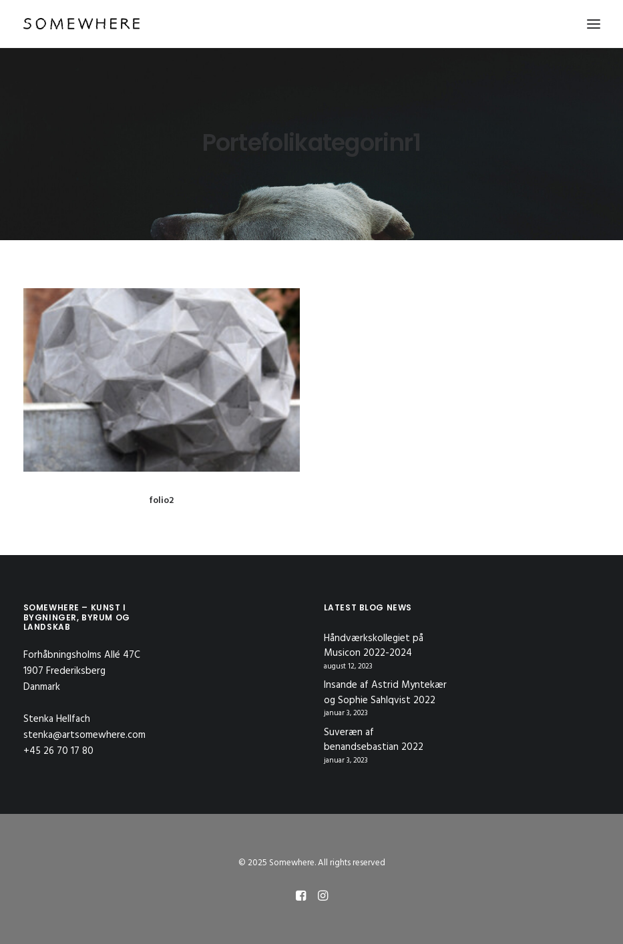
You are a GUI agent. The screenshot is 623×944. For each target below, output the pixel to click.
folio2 (161, 500)
